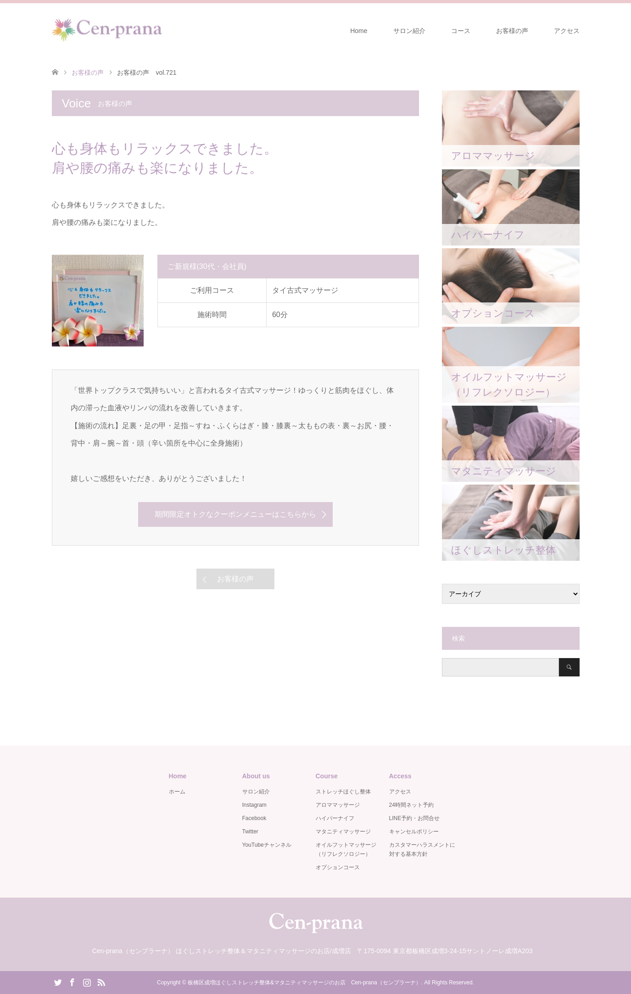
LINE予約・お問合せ (414, 818)
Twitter (250, 831)
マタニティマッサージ (343, 831)
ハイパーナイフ (335, 818)
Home (358, 30)
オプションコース (338, 867)
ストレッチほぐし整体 (343, 791)
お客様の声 (512, 30)
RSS (100, 981)
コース (460, 30)
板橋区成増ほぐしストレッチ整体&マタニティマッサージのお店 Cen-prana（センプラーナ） (304, 982)
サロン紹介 (409, 30)
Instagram (254, 805)
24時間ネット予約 (411, 805)
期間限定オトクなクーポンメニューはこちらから (235, 514)
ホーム (177, 791)
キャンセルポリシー (414, 831)
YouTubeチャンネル (266, 845)
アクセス (567, 30)
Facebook (254, 818)
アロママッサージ (338, 805)
